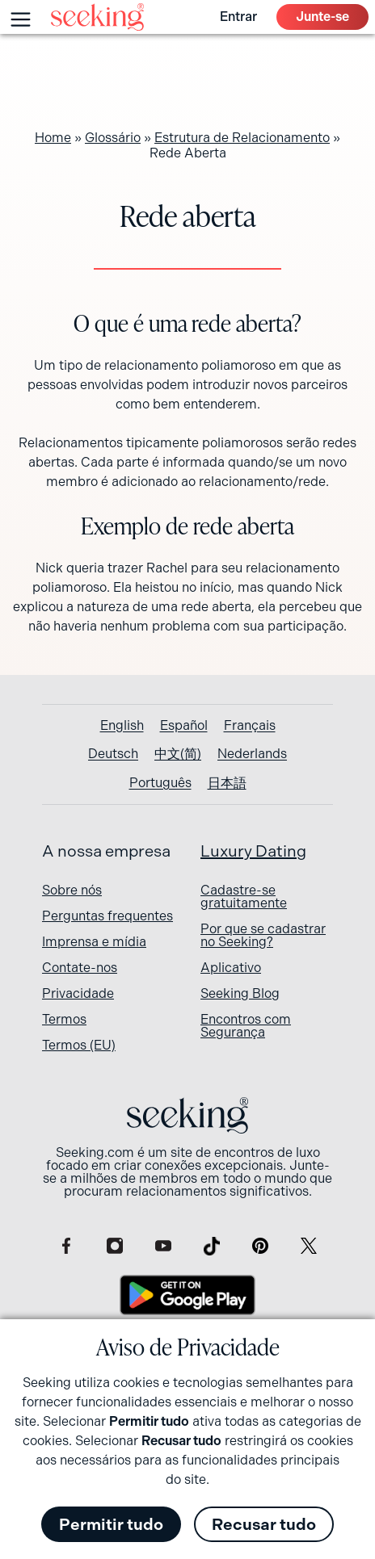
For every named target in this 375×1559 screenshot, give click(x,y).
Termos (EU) (79, 1045)
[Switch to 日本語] (227, 783)
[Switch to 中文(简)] (177, 754)
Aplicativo (230, 967)
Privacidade (78, 993)
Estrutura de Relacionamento (242, 137)
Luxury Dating (253, 851)
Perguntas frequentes (107, 916)
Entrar (238, 16)
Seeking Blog (240, 993)
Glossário (113, 137)
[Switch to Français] (250, 726)
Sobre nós (72, 890)
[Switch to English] (122, 726)
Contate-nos (79, 967)
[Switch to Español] (184, 726)
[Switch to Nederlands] (252, 754)
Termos (64, 1019)
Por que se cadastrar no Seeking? (263, 935)
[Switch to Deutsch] (113, 754)
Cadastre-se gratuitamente (243, 896)
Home (53, 137)
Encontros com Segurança (245, 1026)
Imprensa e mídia (94, 941)
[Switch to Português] (160, 783)
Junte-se (322, 16)
